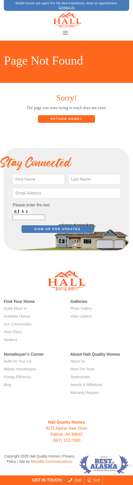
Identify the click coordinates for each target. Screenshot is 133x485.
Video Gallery (81, 316)
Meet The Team (82, 369)
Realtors (10, 340)
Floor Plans (13, 332)
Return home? (66, 119)
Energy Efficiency (17, 377)
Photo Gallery (81, 308)
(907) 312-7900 (66, 440)
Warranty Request (84, 393)
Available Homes (17, 316)
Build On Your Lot (17, 361)
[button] (65, 33)
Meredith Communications (51, 461)
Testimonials (80, 377)
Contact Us (66, 7)
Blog (7, 385)
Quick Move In (15, 308)
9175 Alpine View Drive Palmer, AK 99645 (66, 428)
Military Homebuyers (20, 369)
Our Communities (17, 324)
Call (74, 480)
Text (94, 480)
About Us (77, 361)
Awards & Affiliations (86, 385)
